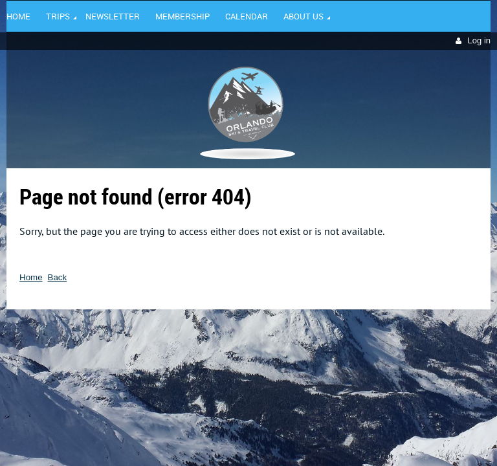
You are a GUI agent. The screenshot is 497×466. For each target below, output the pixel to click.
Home (31, 277)
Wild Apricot (379, 328)
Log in (479, 40)
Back (57, 277)
